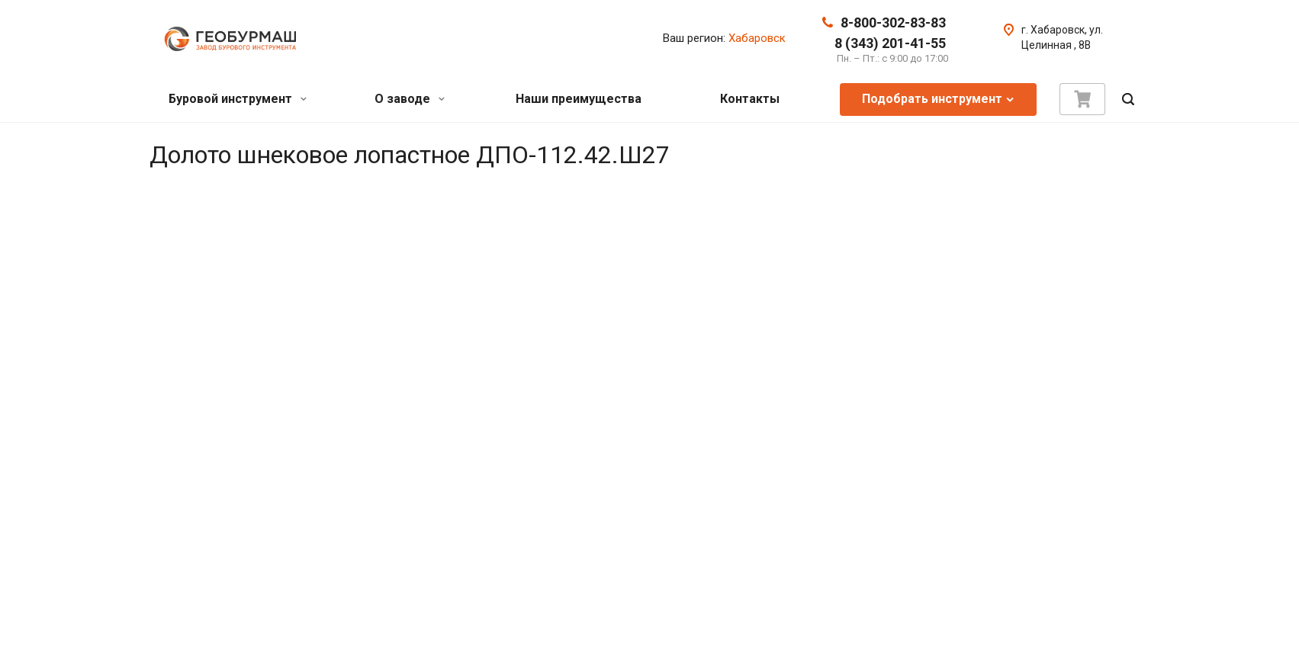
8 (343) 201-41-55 (890, 43)
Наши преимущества (578, 99)
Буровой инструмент (238, 99)
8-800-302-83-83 (893, 22)
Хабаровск (757, 38)
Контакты (750, 99)
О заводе (410, 99)
